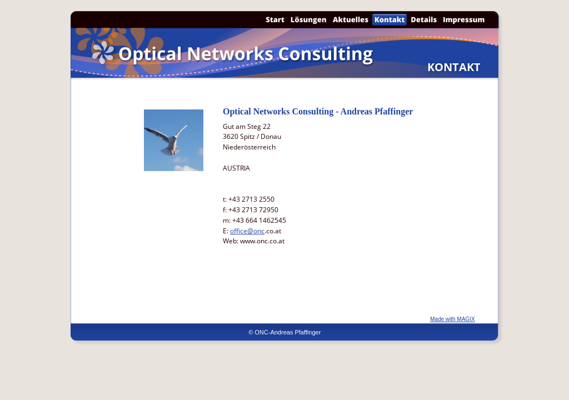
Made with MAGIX (452, 319)
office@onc (247, 231)
